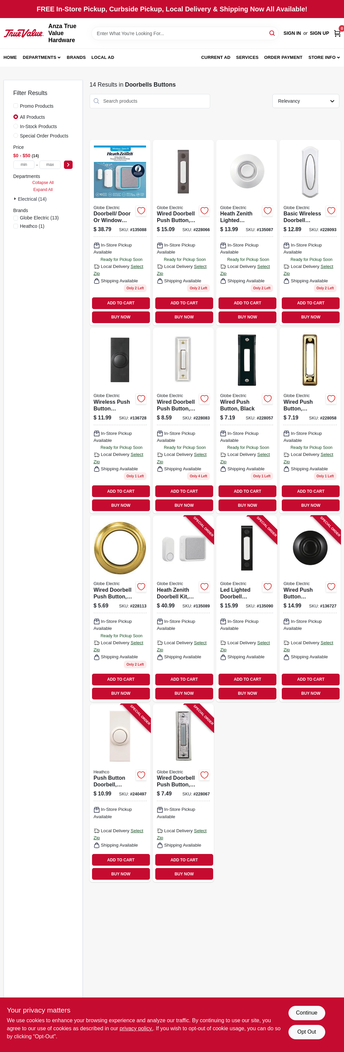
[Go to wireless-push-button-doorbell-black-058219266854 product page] (120, 420)
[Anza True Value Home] (24, 33)
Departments (39, 57)
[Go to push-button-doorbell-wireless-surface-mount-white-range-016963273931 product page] (120, 793)
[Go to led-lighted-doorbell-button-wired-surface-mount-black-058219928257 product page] (246, 608)
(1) (32, 226)
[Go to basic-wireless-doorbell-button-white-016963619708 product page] (309, 232)
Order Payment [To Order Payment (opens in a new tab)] (283, 57)
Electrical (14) (32, 199)
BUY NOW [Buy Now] (120, 317)
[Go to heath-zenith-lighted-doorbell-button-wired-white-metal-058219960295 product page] (246, 232)
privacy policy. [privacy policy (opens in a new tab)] (136, 1028)
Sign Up (319, 33)
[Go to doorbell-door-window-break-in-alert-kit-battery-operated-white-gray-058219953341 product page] (120, 232)
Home (10, 57)
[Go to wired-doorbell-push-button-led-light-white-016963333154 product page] (183, 420)
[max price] (50, 165)
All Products (32, 117)
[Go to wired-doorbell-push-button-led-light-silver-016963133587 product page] (183, 793)
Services (247, 57)
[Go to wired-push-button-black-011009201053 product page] (246, 420)
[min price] (24, 165)
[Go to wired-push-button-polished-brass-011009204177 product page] (309, 420)
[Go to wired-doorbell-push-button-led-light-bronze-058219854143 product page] (183, 232)
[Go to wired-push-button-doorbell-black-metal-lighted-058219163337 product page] (309, 608)
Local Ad (102, 57)
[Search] (272, 32)
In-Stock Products (38, 126)
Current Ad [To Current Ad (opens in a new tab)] (215, 57)
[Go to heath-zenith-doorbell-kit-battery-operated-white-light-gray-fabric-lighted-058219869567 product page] (183, 608)
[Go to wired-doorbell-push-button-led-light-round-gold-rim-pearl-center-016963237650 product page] (120, 608)
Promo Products (37, 106)
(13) (39, 217)
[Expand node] (15, 198)
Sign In (292, 33)
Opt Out (306, 1032)
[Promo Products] (15, 105)
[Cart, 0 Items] (337, 33)
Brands (76, 57)
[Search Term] (185, 33)
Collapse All (43, 182)
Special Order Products (44, 135)
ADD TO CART (121, 303)
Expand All (43, 189)
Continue (306, 1013)
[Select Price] (68, 165)
